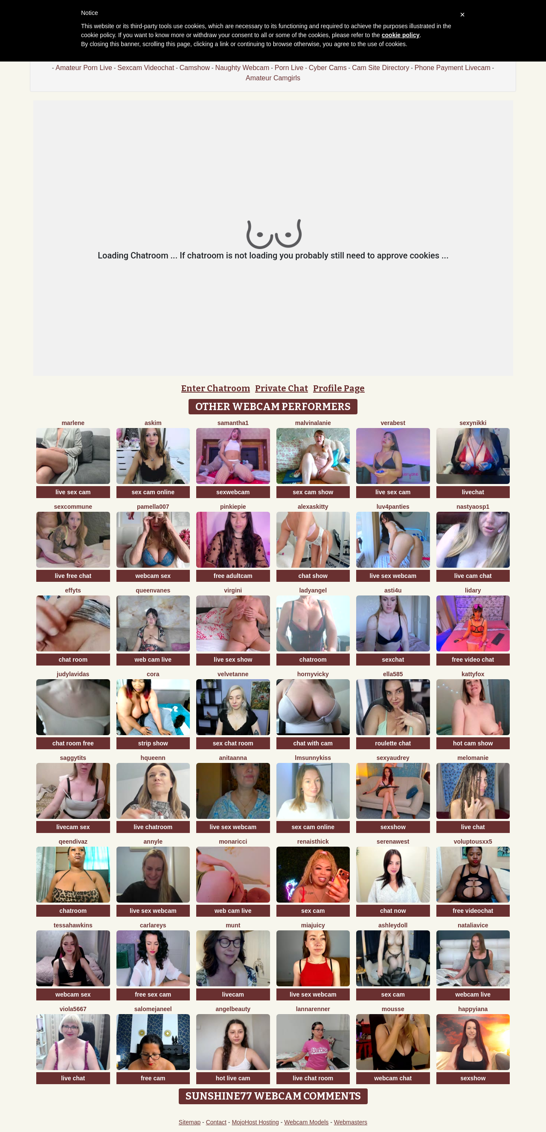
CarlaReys (153, 925)
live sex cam (73, 492)
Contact (216, 1122)
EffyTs (73, 590)
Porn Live (289, 67)
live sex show (233, 659)
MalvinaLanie (313, 422)
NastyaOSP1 (472, 506)
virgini (233, 590)
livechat (473, 492)
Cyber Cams (328, 67)
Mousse (393, 1009)
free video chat (473, 659)
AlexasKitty (313, 506)
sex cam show (313, 492)
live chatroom (153, 827)
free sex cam (153, 994)
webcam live (473, 994)
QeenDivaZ (72, 841)
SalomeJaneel (153, 1009)
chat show (313, 575)
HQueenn (153, 757)
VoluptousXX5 (473, 841)
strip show (153, 743)
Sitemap (189, 1122)
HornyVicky (313, 674)
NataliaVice (473, 925)
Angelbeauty (232, 1009)
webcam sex (153, 575)
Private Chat (281, 388)
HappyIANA (473, 1009)
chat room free (73, 743)
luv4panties (393, 506)
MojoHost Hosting (255, 1122)
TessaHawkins (73, 925)
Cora (153, 674)
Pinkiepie (233, 506)
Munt (233, 925)
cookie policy (401, 35)
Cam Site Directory (380, 67)
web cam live (153, 659)
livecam (233, 994)
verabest (392, 422)
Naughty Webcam (242, 67)
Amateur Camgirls (273, 78)
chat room (72, 659)
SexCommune (73, 506)
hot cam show (473, 743)
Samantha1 (233, 422)
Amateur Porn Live (83, 67)
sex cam (313, 910)
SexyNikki (472, 422)
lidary (473, 590)
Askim (153, 422)
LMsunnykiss (313, 757)
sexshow (393, 827)
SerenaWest (393, 841)
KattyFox (473, 674)
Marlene (72, 422)
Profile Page (339, 388)
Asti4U (392, 590)
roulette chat (393, 743)
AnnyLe (153, 841)
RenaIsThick (313, 841)
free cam (153, 1078)
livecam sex (73, 827)
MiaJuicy (313, 925)
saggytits (73, 757)
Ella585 (393, 674)
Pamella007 (153, 506)
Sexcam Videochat (145, 67)
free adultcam (233, 575)
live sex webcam (392, 575)
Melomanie (472, 757)
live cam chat (473, 575)
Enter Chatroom (215, 388)
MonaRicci (233, 841)
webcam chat (393, 1078)
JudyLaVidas (73, 674)
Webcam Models (306, 1122)
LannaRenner (313, 1009)
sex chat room (233, 743)
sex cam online (153, 492)
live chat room (313, 1078)
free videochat (473, 910)
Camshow (195, 67)
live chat (473, 827)
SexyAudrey (393, 757)
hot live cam (233, 1078)
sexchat (393, 659)
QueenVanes (153, 590)
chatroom (313, 659)
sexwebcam (233, 492)
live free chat (73, 575)
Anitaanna (233, 757)
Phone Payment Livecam (453, 67)
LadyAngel (313, 590)
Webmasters (350, 1122)
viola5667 (73, 1009)
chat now (393, 910)
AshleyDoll (392, 925)
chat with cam (313, 743)
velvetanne (233, 674)
